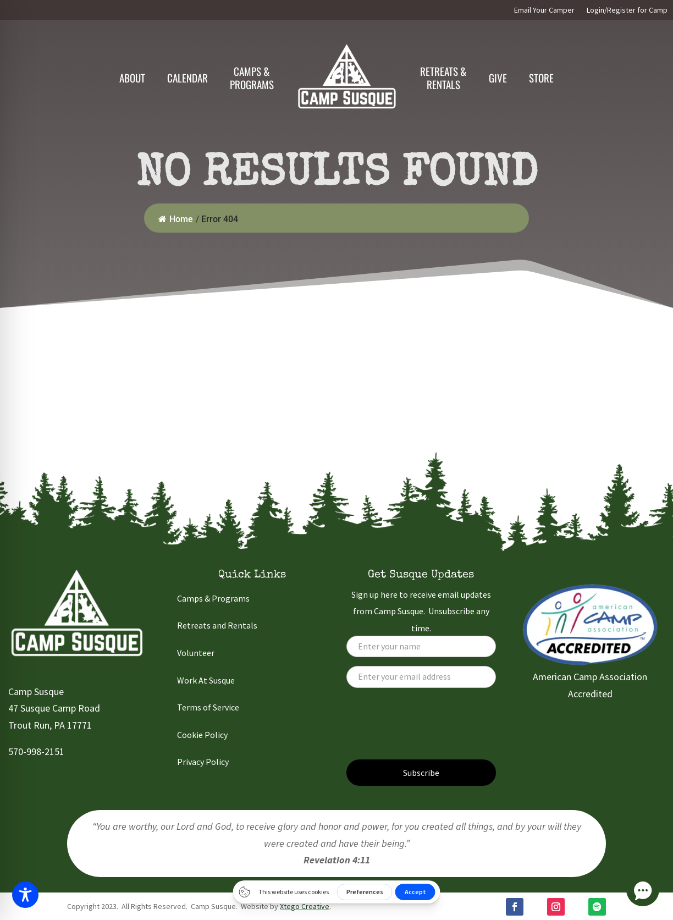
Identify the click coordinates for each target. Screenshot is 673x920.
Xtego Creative (304, 906)
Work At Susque (206, 680)
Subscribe (421, 772)
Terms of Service (208, 707)
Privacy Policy (203, 761)
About (132, 77)
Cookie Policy (202, 734)
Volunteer (195, 652)
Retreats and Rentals (217, 625)
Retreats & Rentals (443, 77)
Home (175, 219)
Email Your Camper (544, 10)
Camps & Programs (213, 598)
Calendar (187, 77)
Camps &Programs (252, 77)
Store (541, 77)
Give (498, 77)
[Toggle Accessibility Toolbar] (25, 894)
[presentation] (430, 729)
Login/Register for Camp (627, 10)
